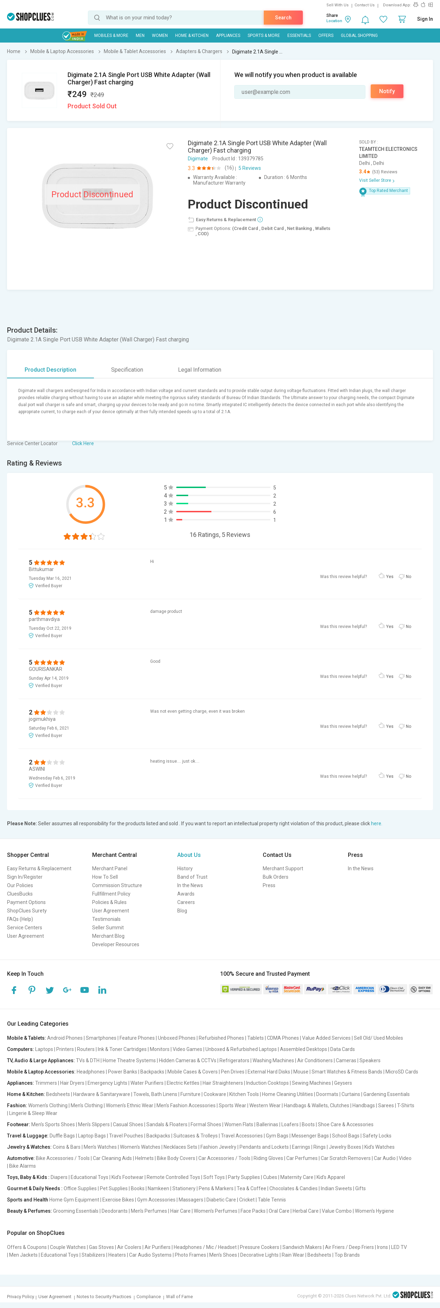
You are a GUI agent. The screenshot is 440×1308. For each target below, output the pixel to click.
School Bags (345, 1136)
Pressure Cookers (259, 1247)
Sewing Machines (311, 1083)
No (408, 576)
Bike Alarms (22, 1166)
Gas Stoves (101, 1247)
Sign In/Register (25, 877)
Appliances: (20, 1083)
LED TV (399, 1247)
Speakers (370, 1060)
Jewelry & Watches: (29, 1147)
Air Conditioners (315, 1060)
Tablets (255, 1038)
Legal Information (199, 369)
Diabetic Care (221, 1200)
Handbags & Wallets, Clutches (316, 1105)
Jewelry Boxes (345, 1147)
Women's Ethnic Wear (129, 1105)
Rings (319, 1147)
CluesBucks (20, 894)
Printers (65, 1049)
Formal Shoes (206, 1124)
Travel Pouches (126, 1136)
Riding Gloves (268, 1158)
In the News (190, 885)
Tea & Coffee (251, 1188)
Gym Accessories (156, 1200)
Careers (186, 902)
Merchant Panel (109, 868)
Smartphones (101, 1038)
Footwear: (18, 1124)
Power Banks (122, 1072)
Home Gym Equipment (74, 1200)
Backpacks (152, 1072)
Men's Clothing (87, 1105)
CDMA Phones (283, 1038)
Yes (390, 576)
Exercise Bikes (118, 1200)
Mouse (300, 1072)
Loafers (290, 1124)
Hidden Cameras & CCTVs (187, 1060)
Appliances (228, 35)
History (185, 868)
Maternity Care (296, 1177)
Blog (182, 910)
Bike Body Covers (176, 1158)
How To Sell (105, 877)
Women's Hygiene (374, 1211)
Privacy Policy (20, 1296)
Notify (387, 91)
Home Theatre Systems (129, 1060)
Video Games (187, 1049)
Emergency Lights (107, 1083)
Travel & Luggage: (28, 1136)
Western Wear (265, 1105)
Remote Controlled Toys (173, 1177)
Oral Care (279, 1211)
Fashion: (17, 1105)
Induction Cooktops (267, 1083)
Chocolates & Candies (293, 1188)
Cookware (215, 1094)
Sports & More (264, 35)
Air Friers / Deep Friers (349, 1247)
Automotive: (21, 1158)
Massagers (191, 1200)
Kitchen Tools (244, 1094)
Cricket (247, 1200)
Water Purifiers (147, 1083)
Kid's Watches (379, 1147)
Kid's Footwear (127, 1177)
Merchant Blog (108, 936)
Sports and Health (27, 1200)
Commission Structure (117, 885)
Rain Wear (293, 1255)
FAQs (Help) (20, 919)
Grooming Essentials (75, 1211)
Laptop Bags (92, 1136)
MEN (140, 35)
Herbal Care (306, 1211)
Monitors (160, 1049)
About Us (189, 855)
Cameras (346, 1060)
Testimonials (106, 919)
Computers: (20, 1049)
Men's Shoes (223, 1255)
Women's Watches (140, 1147)
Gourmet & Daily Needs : (35, 1188)
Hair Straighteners (223, 1083)
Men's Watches (100, 1147)
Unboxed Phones (177, 1038)
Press (269, 885)
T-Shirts (405, 1105)
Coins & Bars (67, 1147)
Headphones (91, 1072)
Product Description (50, 369)
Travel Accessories (242, 1136)
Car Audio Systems (150, 1255)
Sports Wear (232, 1105)
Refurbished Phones (221, 1038)
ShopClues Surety (27, 910)
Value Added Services (326, 1038)
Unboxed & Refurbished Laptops (241, 1049)
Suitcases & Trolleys (195, 1136)
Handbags (363, 1105)
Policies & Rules (109, 902)
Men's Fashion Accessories (186, 1105)
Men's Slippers (94, 1124)
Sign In (425, 19)
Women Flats (238, 1124)
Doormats (327, 1094)
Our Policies (20, 885)
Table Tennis (272, 1200)
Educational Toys (89, 1177)
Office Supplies (80, 1188)
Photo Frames (190, 1255)
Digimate (198, 158)
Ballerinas (267, 1124)
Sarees (386, 1105)
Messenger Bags (310, 1136)
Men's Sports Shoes (53, 1124)
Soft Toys (214, 1177)
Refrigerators (234, 1060)
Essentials (299, 35)
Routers (86, 1049)
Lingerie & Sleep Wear (33, 1113)
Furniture (190, 1094)
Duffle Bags (62, 1136)
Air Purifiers (158, 1247)
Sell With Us (337, 5)
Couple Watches (68, 1247)
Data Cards (342, 1049)
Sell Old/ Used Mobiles (378, 1038)
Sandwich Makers (302, 1247)
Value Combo (337, 1211)
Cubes (270, 1177)
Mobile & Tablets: (26, 1038)
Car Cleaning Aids (112, 1158)
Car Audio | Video (393, 1158)
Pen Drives (232, 1072)
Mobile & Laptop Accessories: (41, 1072)
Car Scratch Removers (346, 1158)
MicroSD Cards (401, 1072)
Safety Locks (377, 1136)
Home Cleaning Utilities (287, 1094)
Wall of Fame (179, 1296)
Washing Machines (273, 1060)
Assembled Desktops (303, 1049)
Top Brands (347, 1255)
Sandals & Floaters (166, 1124)
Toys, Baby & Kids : (28, 1177)
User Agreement (25, 936)
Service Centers (24, 927)
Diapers (59, 1177)
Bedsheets (58, 1094)
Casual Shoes (128, 1124)
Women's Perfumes (215, 1211)
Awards (186, 894)
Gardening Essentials (386, 1094)
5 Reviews (249, 168)
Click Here (83, 443)
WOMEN (160, 35)
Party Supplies (244, 1177)
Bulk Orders (275, 877)
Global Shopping (359, 35)
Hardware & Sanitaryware (101, 1094)
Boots (308, 1124)
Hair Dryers (72, 1083)
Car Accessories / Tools (224, 1158)
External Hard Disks (269, 1072)
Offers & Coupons (27, 1247)
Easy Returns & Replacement (39, 868)
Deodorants (115, 1211)
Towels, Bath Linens (155, 1094)
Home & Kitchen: (26, 1094)
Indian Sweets (336, 1188)
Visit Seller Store (375, 180)
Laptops (44, 1049)
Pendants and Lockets (264, 1147)
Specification (127, 369)
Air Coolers (129, 1247)
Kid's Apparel (331, 1177)
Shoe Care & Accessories (346, 1124)
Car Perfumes (302, 1158)
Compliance (148, 1296)
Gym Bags (277, 1136)
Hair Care (180, 1211)
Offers (325, 35)
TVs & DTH (88, 1060)
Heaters (117, 1255)
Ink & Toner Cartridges (122, 1049)
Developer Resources (115, 944)
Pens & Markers (216, 1188)
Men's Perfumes (149, 1211)
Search (283, 17)
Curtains (351, 1094)
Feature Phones (137, 1038)
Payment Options (26, 902)
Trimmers (46, 1083)
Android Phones (65, 1038)
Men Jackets (23, 1255)
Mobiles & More (111, 35)
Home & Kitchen (192, 35)
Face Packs (253, 1211)
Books (138, 1188)
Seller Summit (108, 927)
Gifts (360, 1188)
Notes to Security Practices (104, 1296)
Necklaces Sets (180, 1147)
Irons (382, 1247)
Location (334, 21)
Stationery (184, 1188)
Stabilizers (93, 1255)
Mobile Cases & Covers (192, 1072)
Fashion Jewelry (218, 1147)
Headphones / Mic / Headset (205, 1247)
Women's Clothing (48, 1105)
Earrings (301, 1147)
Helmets (144, 1158)
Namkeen (158, 1188)
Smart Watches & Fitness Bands (347, 1072)
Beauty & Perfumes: (29, 1211)
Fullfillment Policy (111, 894)
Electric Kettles (183, 1083)
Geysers (343, 1083)
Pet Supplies (114, 1188)
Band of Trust (192, 877)
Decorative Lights (259, 1255)
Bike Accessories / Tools (63, 1158)
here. (376, 823)
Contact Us (365, 5)
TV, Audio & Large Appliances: (41, 1060)
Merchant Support (283, 868)
